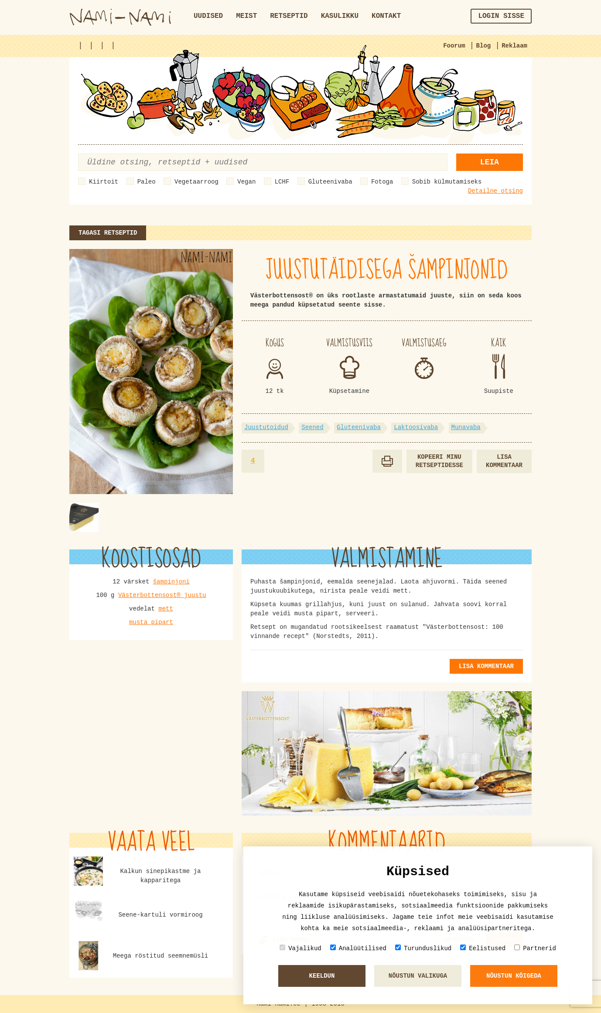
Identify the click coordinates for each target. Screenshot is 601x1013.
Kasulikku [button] (340, 16)
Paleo (146, 181)
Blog (483, 45)
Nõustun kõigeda (513, 975)
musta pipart (151, 622)
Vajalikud (300, 948)
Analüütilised (358, 948)
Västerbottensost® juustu (162, 595)
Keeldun (322, 975)
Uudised (208, 16)
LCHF (282, 181)
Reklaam (514, 45)
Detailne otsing (495, 191)
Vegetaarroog (196, 181)
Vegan (246, 181)
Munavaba (466, 427)
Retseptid (288, 16)
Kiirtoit (103, 181)
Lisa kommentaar (504, 461)
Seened (312, 427)
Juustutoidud (266, 427)
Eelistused (482, 948)
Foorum (454, 45)
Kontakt (386, 16)
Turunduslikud (423, 948)
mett (165, 608)
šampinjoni (171, 581)
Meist (246, 16)
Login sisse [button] (501, 16)
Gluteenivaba (330, 181)
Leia (489, 162)
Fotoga (382, 181)
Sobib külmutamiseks (447, 181)
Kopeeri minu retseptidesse (439, 461)
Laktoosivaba (416, 427)
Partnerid (535, 948)
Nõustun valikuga (418, 975)
